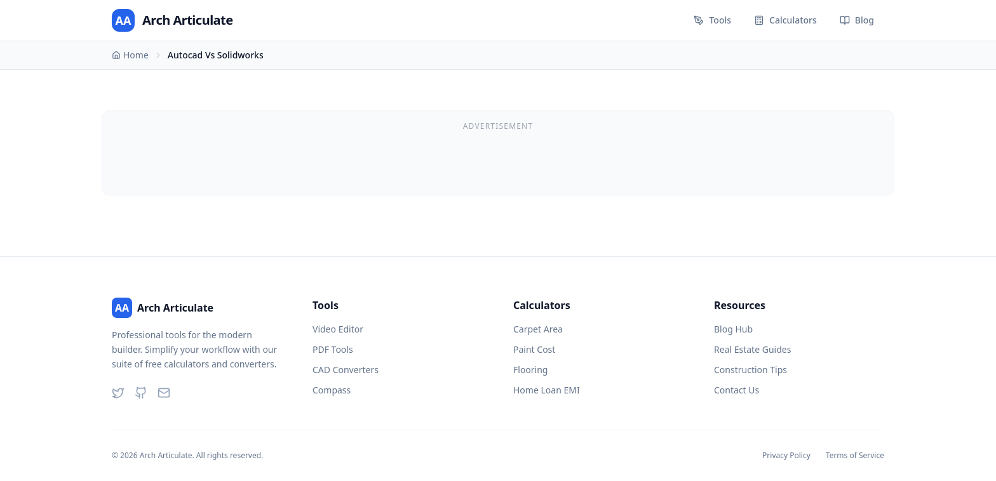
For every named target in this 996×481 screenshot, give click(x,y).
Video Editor (338, 329)
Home (130, 55)
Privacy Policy (786, 456)
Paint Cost (534, 349)
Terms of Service (855, 456)
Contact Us (736, 390)
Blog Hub (733, 329)
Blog (857, 20)
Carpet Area (538, 329)
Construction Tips (750, 370)
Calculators (785, 20)
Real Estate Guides (752, 349)
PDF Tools (333, 349)
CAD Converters (346, 370)
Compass (332, 390)
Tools (712, 20)
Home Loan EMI (546, 390)
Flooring (530, 370)
